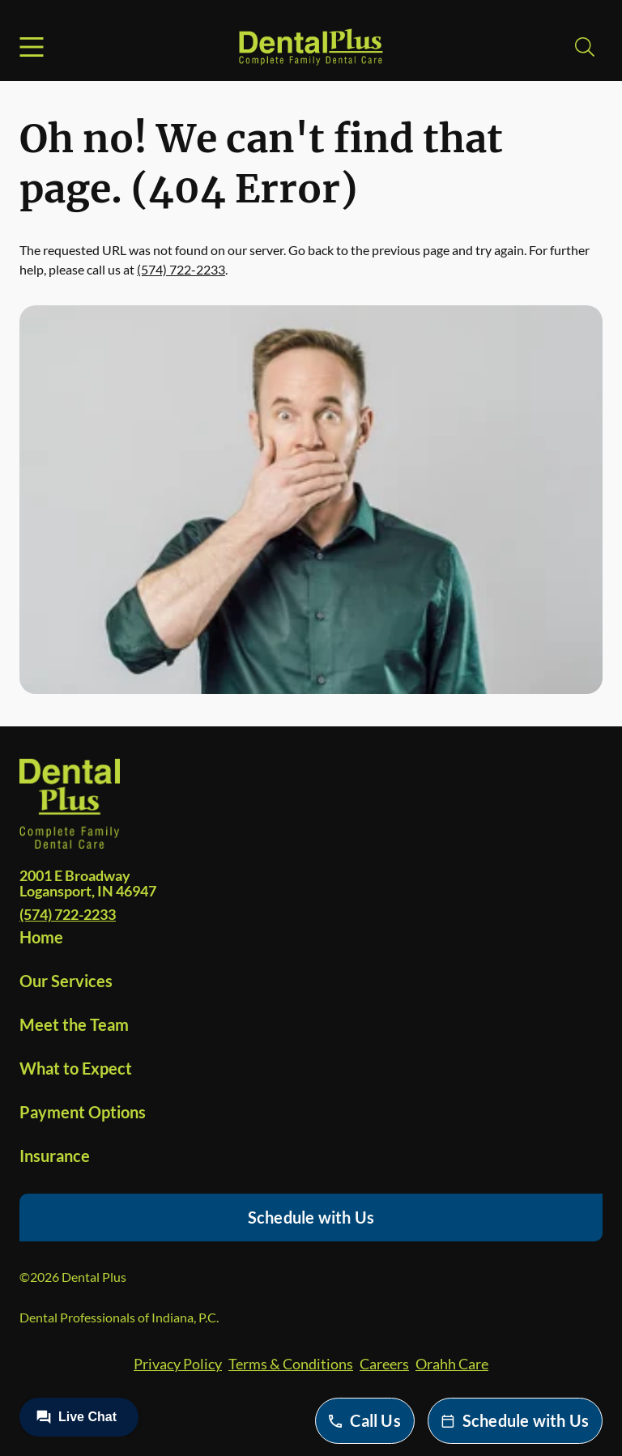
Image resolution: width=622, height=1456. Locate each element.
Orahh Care (451, 1364)
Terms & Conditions (290, 1364)
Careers (384, 1364)
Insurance (54, 1155)
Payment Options (82, 1112)
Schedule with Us (311, 1217)
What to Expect (75, 1068)
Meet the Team (74, 1024)
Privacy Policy (178, 1364)
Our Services (66, 980)
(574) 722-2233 (181, 269)
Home (41, 937)
